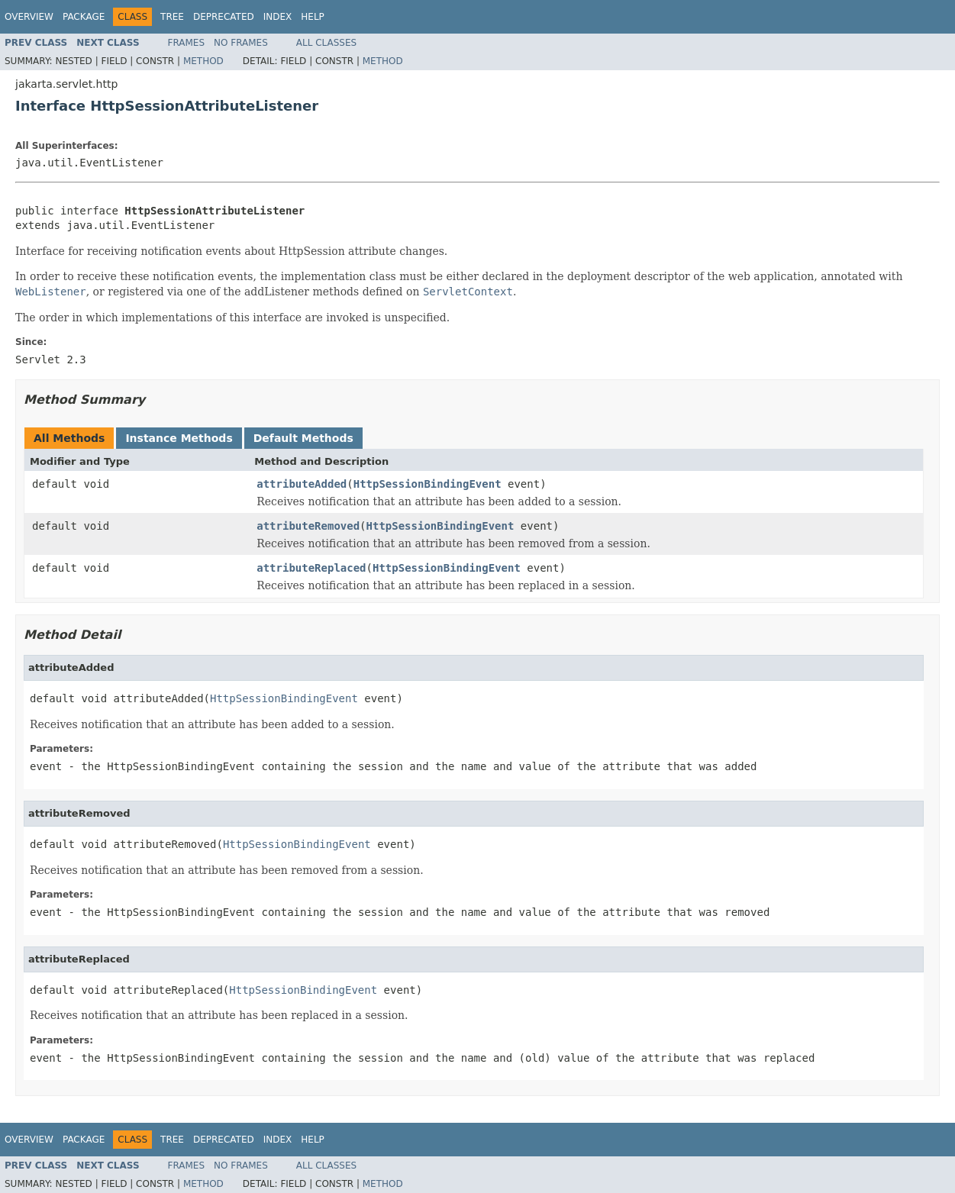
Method (203, 61)
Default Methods (303, 438)
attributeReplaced (311, 568)
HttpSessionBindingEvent (427, 484)
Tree (172, 16)
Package (84, 16)
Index (277, 16)
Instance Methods (178, 438)
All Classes (326, 42)
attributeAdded (301, 484)
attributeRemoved (308, 526)
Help (312, 16)
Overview (29, 16)
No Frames (241, 42)
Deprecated (223, 16)
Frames (186, 42)
